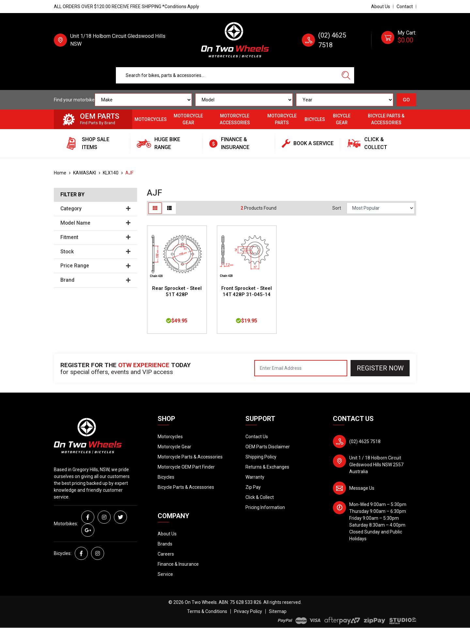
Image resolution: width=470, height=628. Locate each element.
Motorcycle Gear (188, 119)
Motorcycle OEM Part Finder (186, 467)
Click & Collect (259, 497)
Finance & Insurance (178, 564)
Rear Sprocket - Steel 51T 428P (177, 291)
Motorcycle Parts (282, 119)
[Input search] (227, 75)
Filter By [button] (72, 195)
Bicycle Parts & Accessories (386, 119)
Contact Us (256, 436)
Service (165, 574)
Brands (165, 543)
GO (406, 100)
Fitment (95, 237)
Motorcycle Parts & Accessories (190, 456)
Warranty (254, 477)
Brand (95, 280)
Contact (405, 6)
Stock (95, 252)
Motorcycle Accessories (235, 119)
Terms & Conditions (207, 611)
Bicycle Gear (342, 119)
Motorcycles (150, 119)
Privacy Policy (248, 611)
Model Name (95, 223)
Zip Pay (253, 487)
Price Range (95, 266)
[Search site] (346, 75)
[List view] (169, 208)
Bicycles (315, 119)
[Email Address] (300, 368)
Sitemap (278, 611)
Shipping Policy (260, 456)
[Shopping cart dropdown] (398, 40)
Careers (166, 554)
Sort (336, 208)
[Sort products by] (381, 208)
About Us (380, 6)
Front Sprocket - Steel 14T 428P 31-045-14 (246, 291)
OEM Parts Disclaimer (267, 446)
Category (95, 209)
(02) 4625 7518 (365, 441)
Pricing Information (265, 507)
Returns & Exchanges (267, 467)
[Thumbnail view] (155, 208)
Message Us (361, 488)
